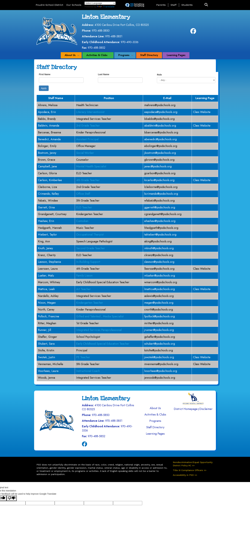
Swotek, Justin (46, 357)
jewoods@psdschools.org (159, 378)
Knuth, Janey (45, 248)
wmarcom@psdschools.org (160, 282)
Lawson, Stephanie (49, 262)
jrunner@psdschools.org (159, 330)
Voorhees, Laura (48, 371)
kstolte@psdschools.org (158, 350)
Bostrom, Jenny (47, 153)
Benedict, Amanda (49, 139)
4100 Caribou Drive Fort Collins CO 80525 (108, 407)
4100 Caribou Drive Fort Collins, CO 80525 (122, 25)
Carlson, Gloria (47, 173)
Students (187, 4)
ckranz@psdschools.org (158, 255)
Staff (173, 4)
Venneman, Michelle (50, 364)
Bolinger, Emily (47, 146)
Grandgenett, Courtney (52, 214)
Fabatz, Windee (48, 200)
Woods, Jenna (46, 378)
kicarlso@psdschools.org (159, 180)
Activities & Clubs (96, 55)
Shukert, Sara (46, 344)
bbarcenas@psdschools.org (161, 132)
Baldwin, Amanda (48, 125)
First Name (44, 74)
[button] (206, 5)
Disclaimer (206, 409)
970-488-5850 (101, 31)
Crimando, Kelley (48, 194)
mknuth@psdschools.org (159, 248)
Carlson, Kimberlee (50, 180)
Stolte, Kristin (46, 350)
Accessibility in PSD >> (185, 475)
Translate (105, 6)
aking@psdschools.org (158, 241)
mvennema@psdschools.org (161, 364)
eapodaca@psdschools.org (160, 112)
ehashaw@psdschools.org (159, 221)
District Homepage (186, 409)
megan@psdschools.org (158, 303)
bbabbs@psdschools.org (159, 119)
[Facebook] (193, 32)
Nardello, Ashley (48, 296)
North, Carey (46, 309)
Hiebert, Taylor (47, 234)
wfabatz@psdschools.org (159, 200)
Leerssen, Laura (48, 269)
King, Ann (44, 241)
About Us (70, 55)
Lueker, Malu (46, 275)
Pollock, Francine (48, 316)
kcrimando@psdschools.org (161, 194)
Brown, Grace (46, 160)
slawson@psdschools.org (159, 262)
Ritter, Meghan (47, 323)
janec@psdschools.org (158, 166)
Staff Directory (149, 55)
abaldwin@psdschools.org (160, 125)
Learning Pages (176, 55)
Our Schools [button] (73, 4)
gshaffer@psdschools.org (159, 337)
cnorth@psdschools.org (158, 309)
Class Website (201, 112)
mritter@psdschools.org (158, 323)
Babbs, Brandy (47, 119)
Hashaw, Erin (46, 221)
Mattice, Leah (46, 289)
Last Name (103, 74)
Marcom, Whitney (49, 282)
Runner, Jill (44, 330)
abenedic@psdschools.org (160, 139)
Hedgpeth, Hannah (50, 228)
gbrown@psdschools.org (159, 160)
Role (159, 74)
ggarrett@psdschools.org (159, 207)
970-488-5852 (96, 48)
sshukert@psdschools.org (159, 344)
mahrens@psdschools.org (159, 105)
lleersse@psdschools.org (159, 269)
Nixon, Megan (47, 303)
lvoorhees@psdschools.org (160, 371)
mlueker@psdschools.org (159, 275)
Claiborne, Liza (47, 187)
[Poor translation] (12, 498)
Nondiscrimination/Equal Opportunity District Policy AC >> (193, 464)
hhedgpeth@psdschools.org (161, 228)
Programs (123, 55)
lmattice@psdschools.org (159, 289)
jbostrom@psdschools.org (160, 153)
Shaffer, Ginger (47, 337)
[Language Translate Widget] (100, 3)
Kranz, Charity (47, 255)
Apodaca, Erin (47, 112)
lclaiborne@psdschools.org (160, 187)
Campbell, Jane (47, 166)
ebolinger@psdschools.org (160, 146)
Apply (44, 88)
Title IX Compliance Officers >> (189, 470)
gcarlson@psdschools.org (159, 173)
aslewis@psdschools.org (159, 296)
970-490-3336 (129, 42)
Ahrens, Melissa (47, 105)
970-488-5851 (113, 36)
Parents (161, 4)
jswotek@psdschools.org (159, 357)
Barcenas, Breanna (49, 132)
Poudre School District (49, 4)
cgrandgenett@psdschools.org (162, 214)
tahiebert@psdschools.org (160, 234)
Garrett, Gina (46, 207)
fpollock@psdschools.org (159, 316)
